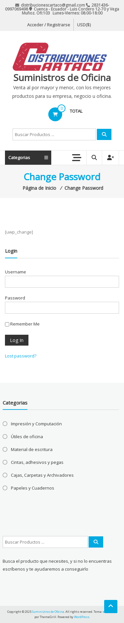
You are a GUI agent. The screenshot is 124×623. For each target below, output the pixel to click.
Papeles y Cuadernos (32, 488)
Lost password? (20, 356)
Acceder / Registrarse (48, 25)
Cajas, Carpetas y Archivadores (42, 475)
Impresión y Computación (36, 424)
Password (15, 298)
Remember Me (22, 324)
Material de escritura (32, 449)
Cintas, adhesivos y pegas (37, 462)
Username (15, 272)
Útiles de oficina (27, 436)
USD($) (84, 25)
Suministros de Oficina (62, 77)
